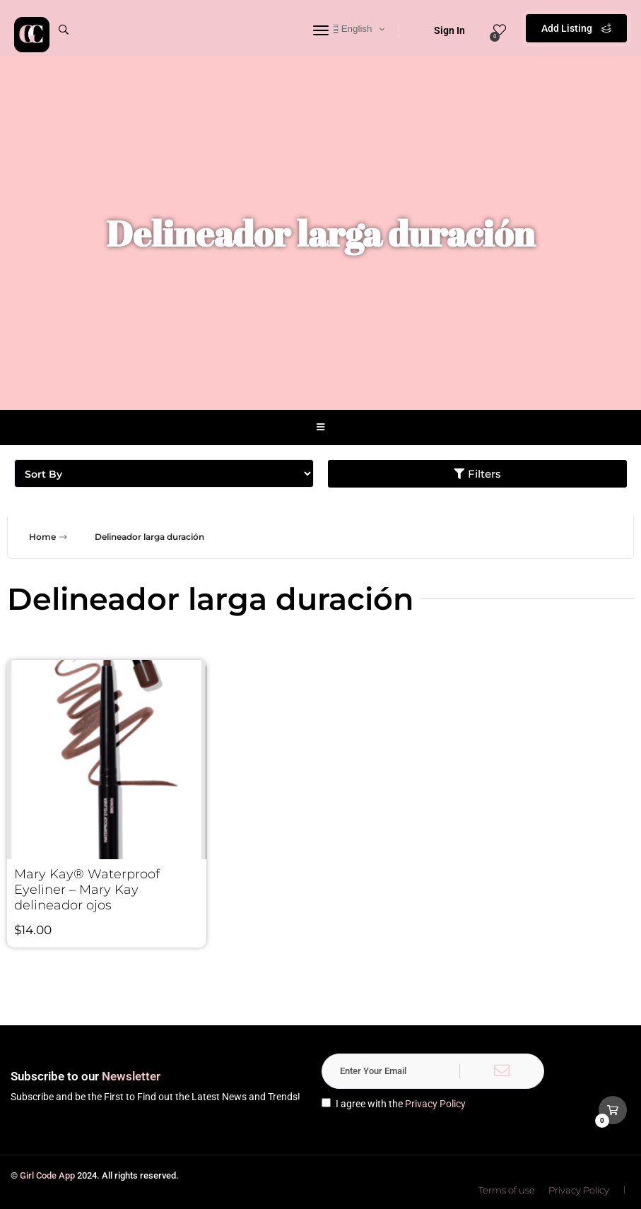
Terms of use (506, 1190)
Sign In (440, 30)
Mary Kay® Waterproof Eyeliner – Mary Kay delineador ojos (87, 889)
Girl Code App (47, 1175)
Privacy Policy (435, 1103)
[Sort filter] (164, 473)
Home (49, 537)
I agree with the (394, 1103)
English (349, 29)
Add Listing (576, 28)
